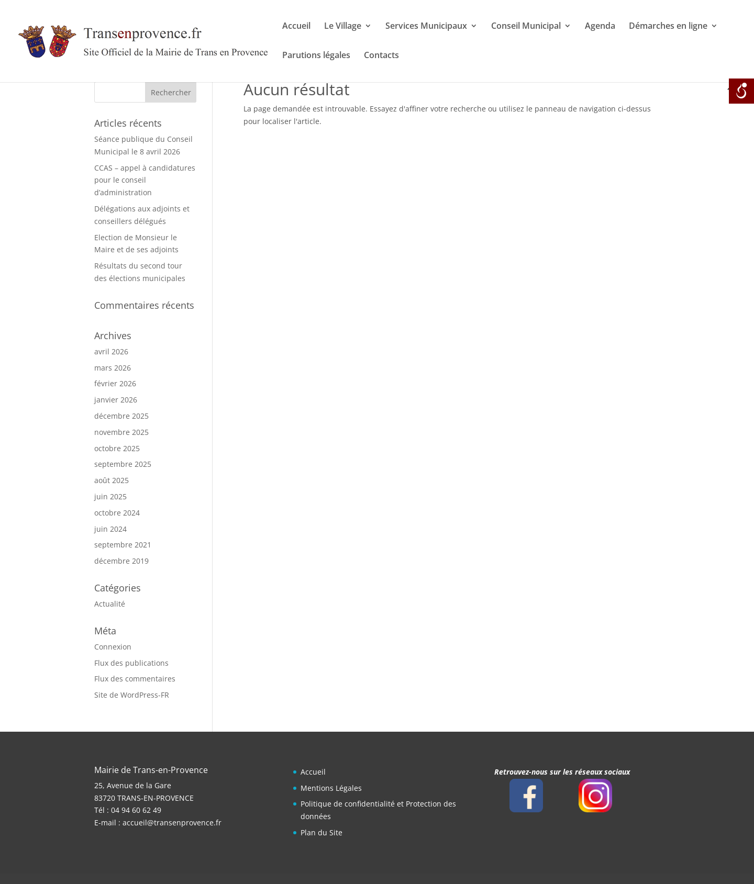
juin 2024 (110, 529)
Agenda (600, 26)
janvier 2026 (115, 400)
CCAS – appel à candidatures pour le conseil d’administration (144, 180)
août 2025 (111, 480)
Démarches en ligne (668, 26)
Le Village (342, 26)
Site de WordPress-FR (131, 695)
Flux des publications (131, 663)
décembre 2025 (121, 416)
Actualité (109, 604)
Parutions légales (316, 56)
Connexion (112, 647)
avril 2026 (111, 351)
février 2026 (115, 383)
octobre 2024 (117, 513)
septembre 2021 (122, 545)
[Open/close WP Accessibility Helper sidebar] (741, 91)
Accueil (296, 26)
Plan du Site (321, 832)
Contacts (381, 56)
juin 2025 (110, 496)
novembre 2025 (121, 432)
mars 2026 (112, 368)
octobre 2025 (117, 448)
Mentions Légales (331, 788)
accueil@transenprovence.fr (172, 822)
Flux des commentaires (134, 679)
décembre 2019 (121, 561)
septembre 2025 (122, 464)
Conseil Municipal (526, 26)
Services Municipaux (426, 26)
